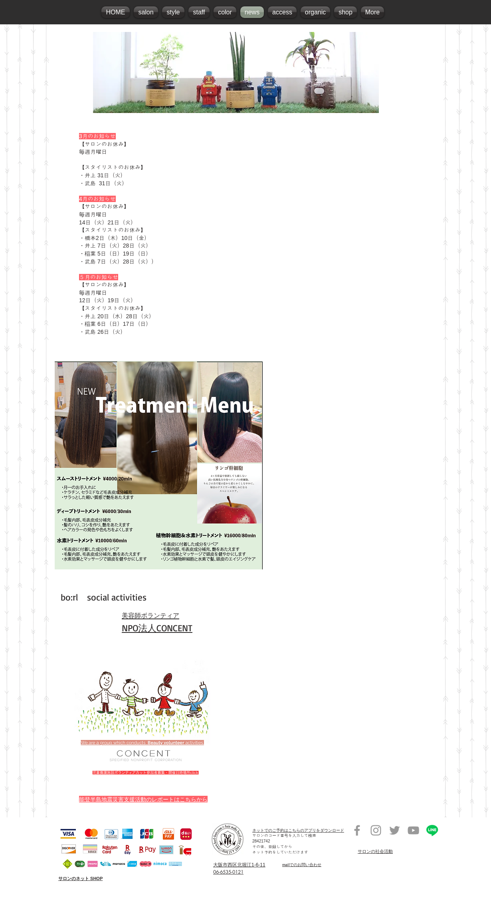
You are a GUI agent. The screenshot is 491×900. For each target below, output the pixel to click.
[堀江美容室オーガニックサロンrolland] (357, 830)
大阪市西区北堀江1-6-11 (239, 865)
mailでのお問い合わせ (301, 864)
